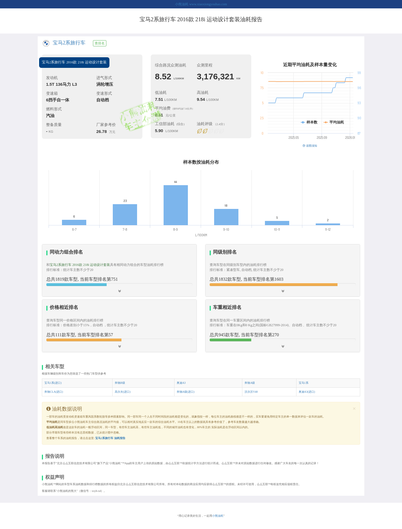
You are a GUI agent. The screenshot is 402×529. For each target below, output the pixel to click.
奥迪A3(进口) (307, 391)
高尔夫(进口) (123, 391)
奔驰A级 (250, 382)
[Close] (354, 409)
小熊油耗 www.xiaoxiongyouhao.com (201, 4)
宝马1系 (303, 382)
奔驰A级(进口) (186, 391)
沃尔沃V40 (251, 391)
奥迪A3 (181, 382)
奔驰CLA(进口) (53, 391)
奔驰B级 (120, 382)
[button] (283, 270)
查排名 (100, 43)
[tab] (119, 270)
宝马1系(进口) (53, 382)
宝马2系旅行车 (69, 43)
